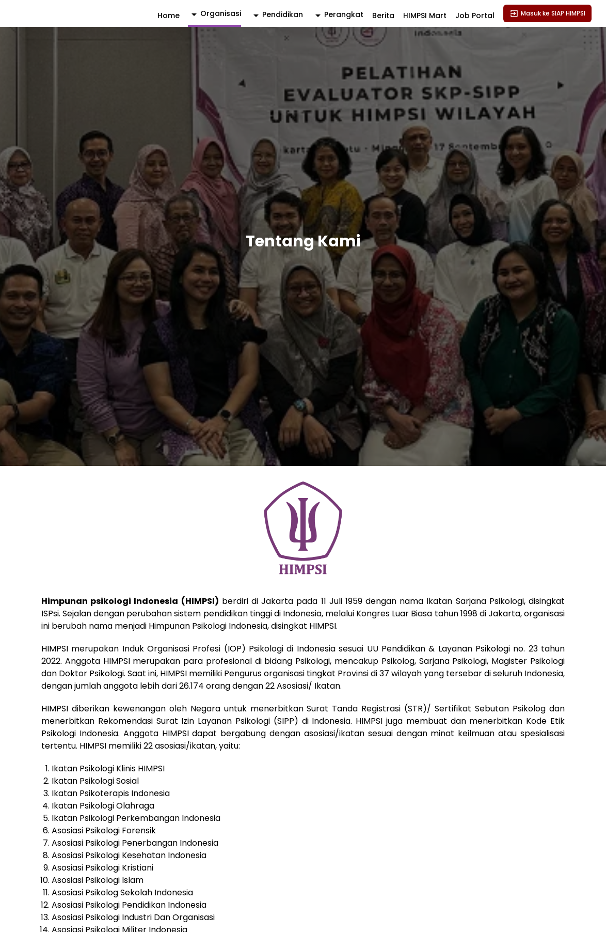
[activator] (214, 14)
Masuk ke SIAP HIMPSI (547, 13)
